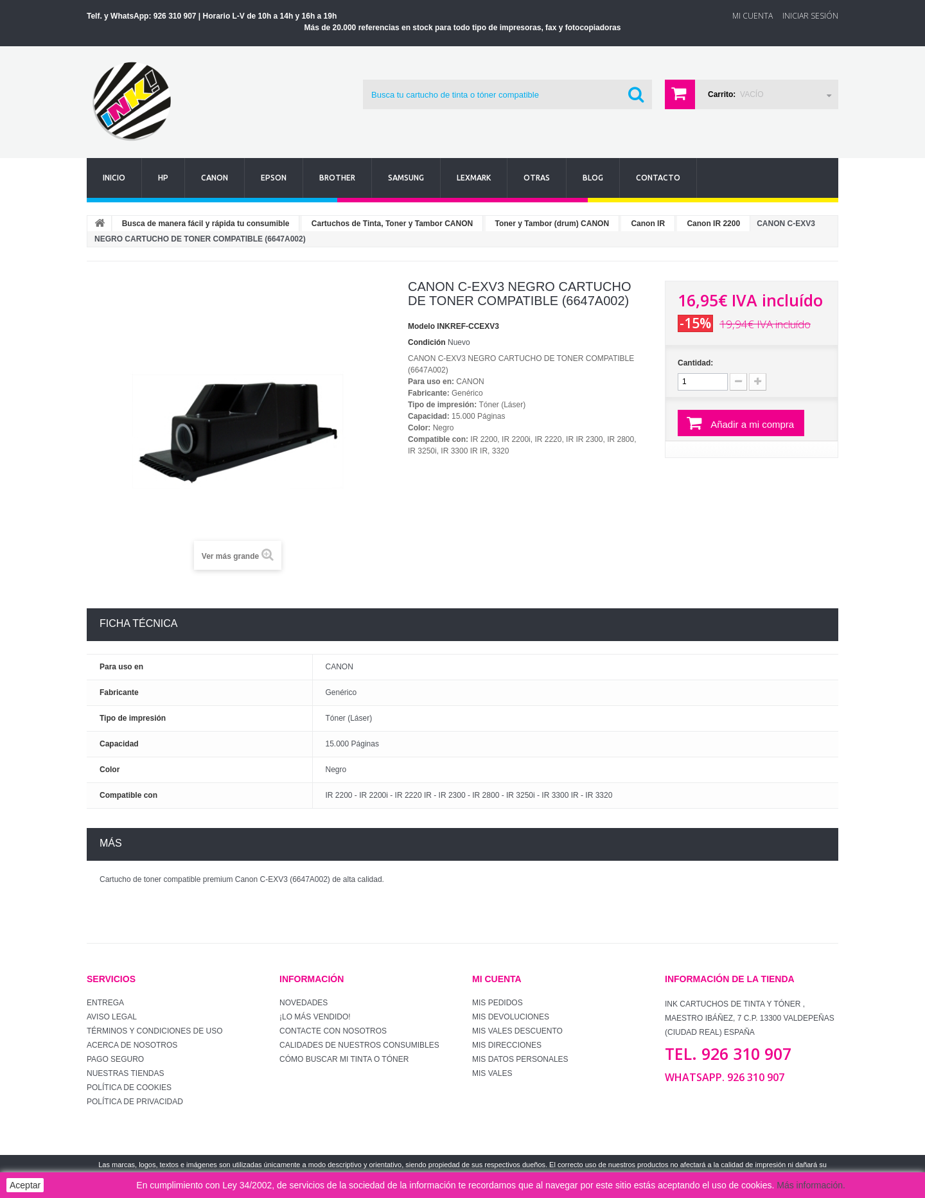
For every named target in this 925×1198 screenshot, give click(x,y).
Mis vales (492, 1073)
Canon (214, 177)
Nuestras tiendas (125, 1073)
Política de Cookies (129, 1087)
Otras (537, 177)
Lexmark (474, 177)
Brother (337, 177)
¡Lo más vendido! (315, 1016)
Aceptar (25, 1185)
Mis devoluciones (510, 1016)
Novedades (303, 1002)
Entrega (105, 1002)
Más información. (811, 1185)
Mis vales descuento (517, 1030)
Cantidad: (695, 362)
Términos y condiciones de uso (155, 1030)
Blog (593, 177)
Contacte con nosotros (333, 1030)
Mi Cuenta (752, 15)
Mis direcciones (507, 1045)
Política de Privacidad (135, 1101)
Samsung (406, 177)
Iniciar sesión (810, 15)
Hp (163, 177)
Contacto (658, 177)
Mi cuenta (497, 979)
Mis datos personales (520, 1059)
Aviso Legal (112, 1016)
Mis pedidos (497, 1002)
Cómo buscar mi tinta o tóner (344, 1059)
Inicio (114, 177)
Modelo (421, 326)
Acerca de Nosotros (132, 1045)
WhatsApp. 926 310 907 (724, 1077)
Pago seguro (115, 1059)
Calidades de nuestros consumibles (359, 1045)
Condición (427, 342)
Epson (273, 177)
